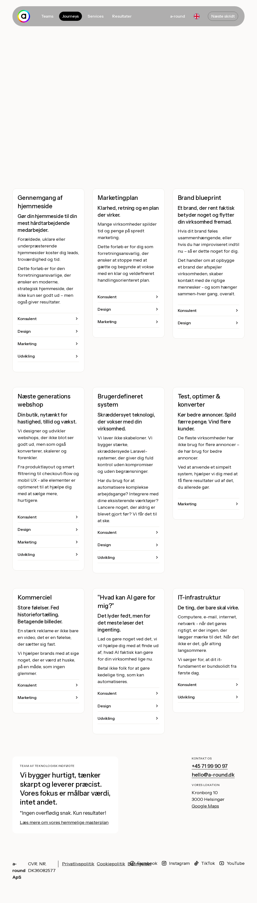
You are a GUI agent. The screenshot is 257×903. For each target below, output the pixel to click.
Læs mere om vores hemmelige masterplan (64, 822)
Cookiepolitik (111, 864)
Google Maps (205, 806)
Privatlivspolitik (78, 864)
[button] (48, 318)
